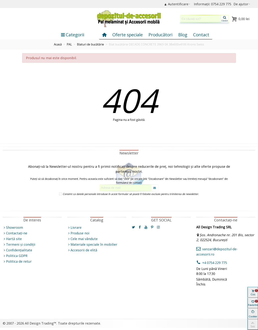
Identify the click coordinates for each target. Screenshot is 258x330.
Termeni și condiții (19, 244)
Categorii (72, 35)
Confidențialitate (17, 250)
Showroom (13, 227)
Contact (201, 35)
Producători (160, 35)
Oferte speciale (127, 35)
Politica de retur (17, 261)
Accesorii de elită (82, 250)
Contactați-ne (15, 233)
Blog (182, 35)
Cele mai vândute (82, 238)
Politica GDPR (15, 255)
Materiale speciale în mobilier (92, 244)
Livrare (74, 227)
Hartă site (12, 238)
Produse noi (78, 233)
